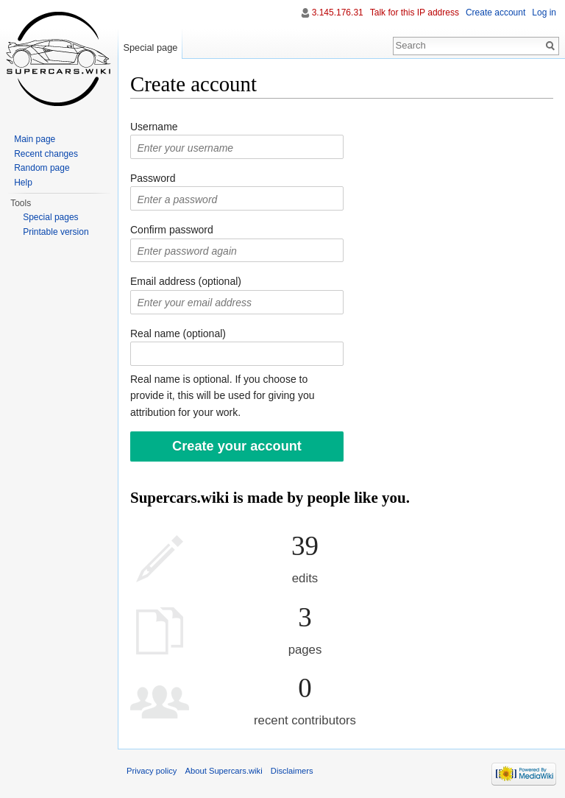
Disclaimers (292, 770)
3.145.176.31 (337, 12)
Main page (34, 139)
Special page (150, 47)
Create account (495, 12)
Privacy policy (152, 770)
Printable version (55, 232)
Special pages (50, 217)
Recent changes (46, 154)
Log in (544, 12)
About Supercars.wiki (224, 770)
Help (23, 182)
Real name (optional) (178, 333)
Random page (41, 168)
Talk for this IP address (414, 12)
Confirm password (171, 230)
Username (154, 127)
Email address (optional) (185, 281)
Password (152, 178)
